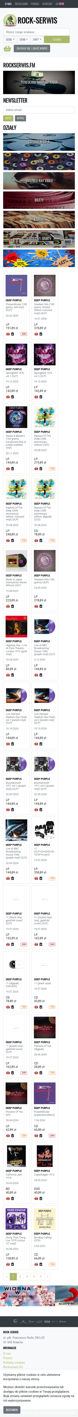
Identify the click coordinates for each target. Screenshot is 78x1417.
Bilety (39, 200)
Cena (22, 39)
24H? (36, 39)
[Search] (36, 32)
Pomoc (35, 4)
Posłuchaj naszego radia (39, 82)
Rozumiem (12, 1410)
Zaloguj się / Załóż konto (31, 48)
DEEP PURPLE (14, 300)
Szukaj (57, 39)
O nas (8, 4)
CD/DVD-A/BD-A (39, 141)
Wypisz (20, 118)
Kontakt (47, 4)
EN (60, 4)
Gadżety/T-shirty (39, 238)
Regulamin (21, 4)
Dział (9, 39)
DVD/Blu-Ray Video (39, 180)
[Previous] (6, 1276)
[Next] (47, 1276)
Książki (39, 219)
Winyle (39, 161)
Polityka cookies (14, 1363)
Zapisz (8, 118)
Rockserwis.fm (13, 1367)
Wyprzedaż (39, 258)
